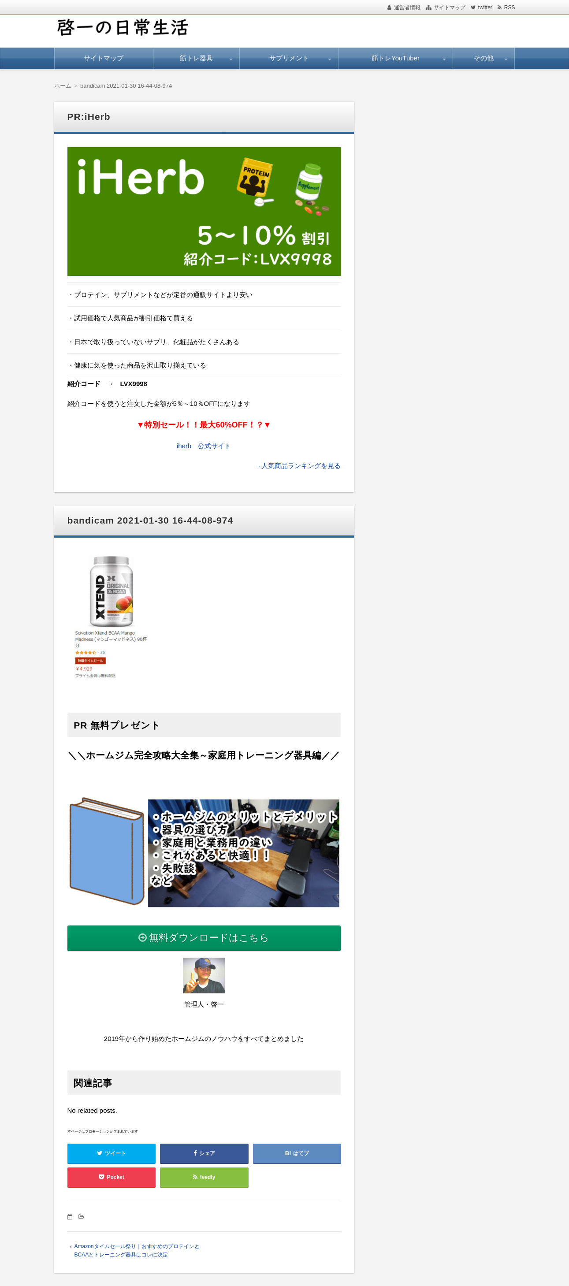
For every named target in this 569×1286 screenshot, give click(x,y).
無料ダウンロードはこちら (209, 937)
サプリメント (289, 58)
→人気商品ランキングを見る (298, 465)
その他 (484, 58)
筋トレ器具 (196, 58)
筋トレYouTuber (396, 58)
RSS (509, 7)
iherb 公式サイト (204, 446)
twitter (485, 7)
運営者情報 (407, 7)
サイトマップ (449, 7)
